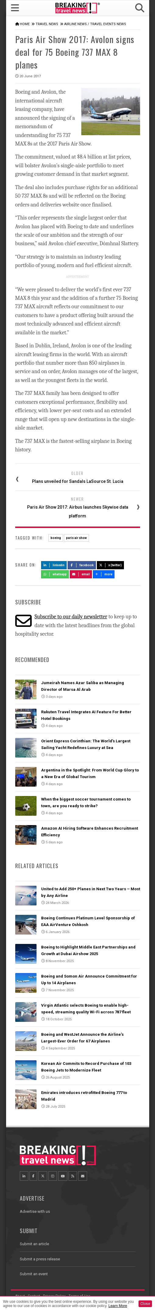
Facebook (82, 565)
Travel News (47, 24)
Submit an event (34, 1274)
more (104, 574)
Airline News (75, 24)
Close (145, 1304)
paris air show (76, 538)
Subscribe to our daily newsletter (70, 617)
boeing (56, 538)
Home (25, 24)
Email (81, 574)
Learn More (117, 1306)
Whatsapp (55, 574)
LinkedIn (54, 565)
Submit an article (34, 1244)
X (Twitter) (110, 565)
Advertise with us (35, 1211)
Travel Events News (108, 24)
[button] (139, 8)
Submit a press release (40, 1259)
